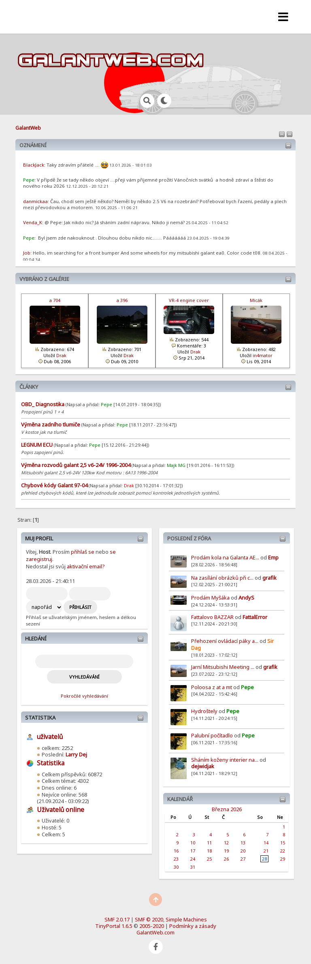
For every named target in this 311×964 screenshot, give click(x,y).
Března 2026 (227, 809)
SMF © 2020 (149, 919)
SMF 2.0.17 (117, 919)
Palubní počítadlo (212, 735)
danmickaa (35, 201)
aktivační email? (85, 566)
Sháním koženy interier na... (224, 759)
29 (282, 859)
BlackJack (33, 165)
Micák (256, 300)
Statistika (40, 717)
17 (192, 851)
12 (226, 843)
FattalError (255, 617)
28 (264, 859)
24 (192, 859)
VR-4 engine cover (189, 300)
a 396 (122, 300)
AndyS (246, 597)
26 (226, 859)
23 (176, 859)
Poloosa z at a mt (211, 687)
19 (226, 851)
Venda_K (32, 222)
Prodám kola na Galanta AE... (225, 557)
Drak (61, 355)
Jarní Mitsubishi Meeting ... (222, 667)
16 (176, 851)
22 (282, 851)
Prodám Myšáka (211, 597)
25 (209, 859)
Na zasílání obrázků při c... (222, 577)
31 (192, 867)
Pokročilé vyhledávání (84, 696)
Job (26, 253)
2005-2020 (151, 926)
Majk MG (176, 465)
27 (243, 859)
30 (176, 867)
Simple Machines (186, 919)
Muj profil (39, 538)
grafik (269, 577)
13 (243, 843)
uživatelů (50, 737)
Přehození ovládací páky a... (224, 641)
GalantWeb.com (155, 932)
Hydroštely (204, 711)
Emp (273, 557)
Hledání (36, 638)
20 (243, 851)
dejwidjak (202, 766)
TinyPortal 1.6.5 (113, 926)
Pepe (247, 687)
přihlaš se (82, 551)
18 (209, 851)
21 (266, 851)
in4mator (263, 355)
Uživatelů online (60, 809)
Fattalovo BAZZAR (212, 617)
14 (266, 843)
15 (282, 843)
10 (192, 843)
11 (209, 843)
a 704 (54, 300)
